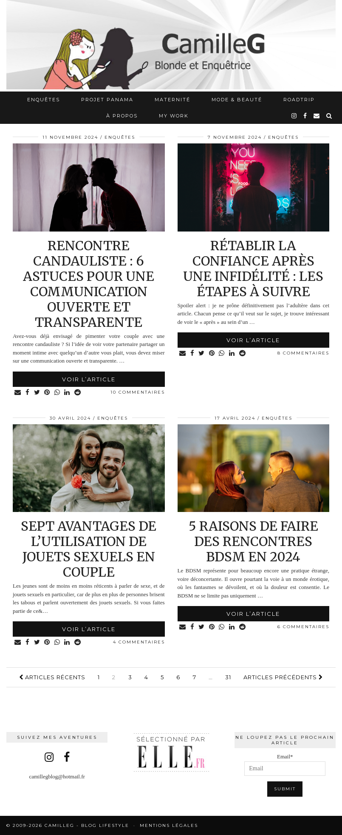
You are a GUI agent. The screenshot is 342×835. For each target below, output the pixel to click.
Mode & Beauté (237, 100)
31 (228, 677)
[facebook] (305, 116)
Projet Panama (107, 100)
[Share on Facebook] (28, 392)
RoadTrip (299, 100)
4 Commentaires (139, 642)
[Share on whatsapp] (60, 392)
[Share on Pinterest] (49, 392)
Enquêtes (43, 100)
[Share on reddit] (82, 392)
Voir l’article (89, 379)
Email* (284, 764)
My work (174, 116)
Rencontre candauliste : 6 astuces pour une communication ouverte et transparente (88, 283)
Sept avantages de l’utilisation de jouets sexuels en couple (88, 549)
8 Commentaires (303, 353)
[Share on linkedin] (70, 392)
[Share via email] (18, 392)
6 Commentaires (303, 626)
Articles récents (52, 677)
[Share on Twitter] (38, 392)
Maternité (172, 100)
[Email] (317, 116)
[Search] (329, 116)
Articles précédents (283, 677)
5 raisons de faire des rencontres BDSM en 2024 (253, 541)
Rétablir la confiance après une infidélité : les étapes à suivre (253, 268)
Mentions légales (169, 825)
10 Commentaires (137, 392)
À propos (122, 116)
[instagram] (294, 116)
